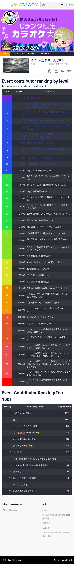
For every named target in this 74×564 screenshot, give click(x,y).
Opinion (46, 528)
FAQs (45, 510)
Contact (46, 523)
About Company (11, 510)
